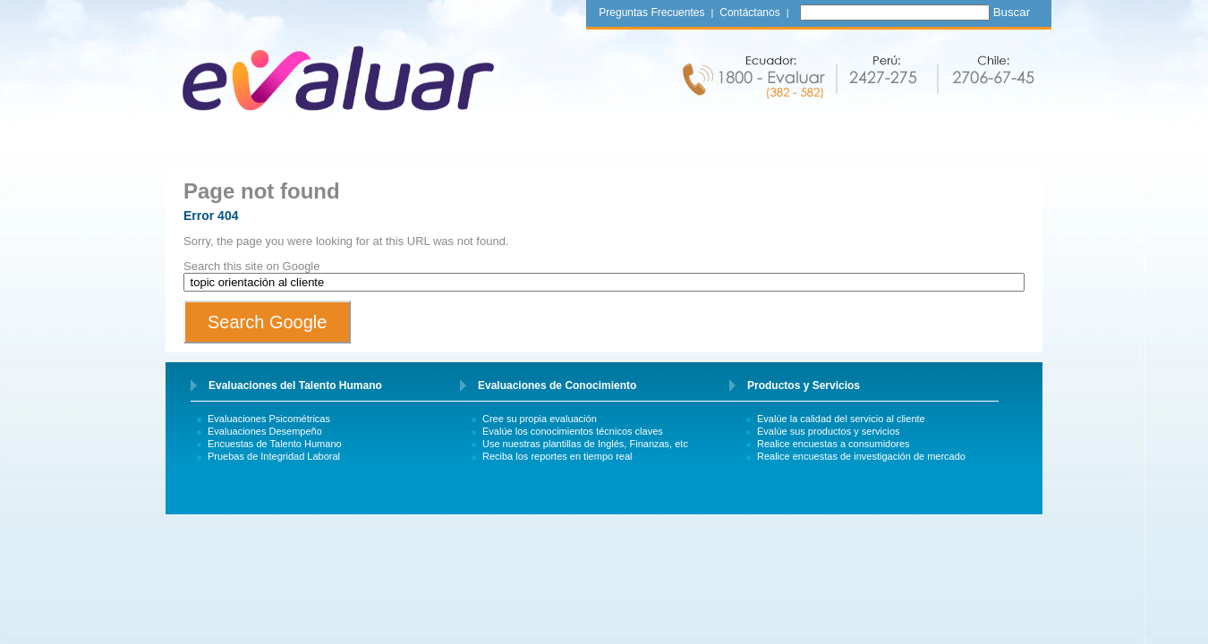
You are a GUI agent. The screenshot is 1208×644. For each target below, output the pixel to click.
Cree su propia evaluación (539, 418)
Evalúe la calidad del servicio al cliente (841, 418)
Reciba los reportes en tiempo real (557, 456)
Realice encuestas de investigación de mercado (861, 456)
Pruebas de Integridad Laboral (274, 456)
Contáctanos (749, 12)
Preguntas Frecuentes (651, 12)
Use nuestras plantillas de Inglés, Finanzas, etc (585, 443)
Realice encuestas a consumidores (833, 443)
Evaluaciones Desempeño (265, 431)
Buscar (1011, 12)
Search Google (267, 322)
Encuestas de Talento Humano (275, 443)
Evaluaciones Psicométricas (269, 418)
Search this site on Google (251, 266)
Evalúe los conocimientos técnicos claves (572, 431)
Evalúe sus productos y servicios (828, 431)
